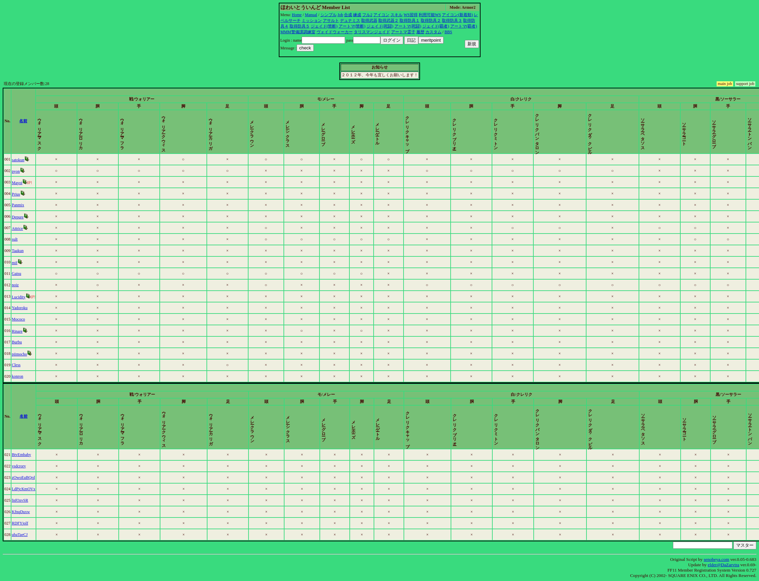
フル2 (367, 14)
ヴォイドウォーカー (334, 32)
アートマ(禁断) (352, 26)
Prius (16, 194)
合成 (348, 14)
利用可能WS (430, 14)
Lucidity (19, 297)
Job (340, 14)
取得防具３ (452, 20)
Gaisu (16, 273)
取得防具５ (300, 26)
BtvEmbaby (21, 454)
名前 (23, 121)
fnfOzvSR (20, 500)
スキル (396, 14)
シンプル (328, 14)
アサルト (331, 20)
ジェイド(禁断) (324, 26)
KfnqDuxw (21, 511)
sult (14, 239)
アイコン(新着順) (457, 14)
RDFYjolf (20, 523)
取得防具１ (410, 20)
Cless (16, 365)
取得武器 (369, 20)
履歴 (420, 32)
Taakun (18, 250)
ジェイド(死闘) (380, 26)
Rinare (17, 331)
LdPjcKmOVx (23, 489)
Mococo (18, 319)
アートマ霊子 (403, 32)
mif (14, 262)
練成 (357, 14)
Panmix (18, 205)
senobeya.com (716, 559)
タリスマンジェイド (372, 32)
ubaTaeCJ (20, 534)
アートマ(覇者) (463, 26)
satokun (18, 160)
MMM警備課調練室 (297, 32)
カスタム (433, 32)
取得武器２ (388, 20)
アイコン (381, 14)
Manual (311, 14)
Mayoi (17, 182)
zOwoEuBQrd (23, 477)
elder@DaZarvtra (723, 564)
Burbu (17, 342)
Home (297, 14)
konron (17, 376)
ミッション (312, 20)
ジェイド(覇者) (435, 26)
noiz (15, 285)
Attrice (17, 228)
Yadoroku (20, 307)
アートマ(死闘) (407, 26)
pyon (16, 171)
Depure (18, 217)
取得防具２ (431, 20)
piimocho (19, 354)
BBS (448, 32)
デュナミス (350, 20)
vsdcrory (19, 466)
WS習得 (411, 14)
